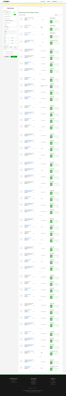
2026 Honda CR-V (28, 25)
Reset (7, 56)
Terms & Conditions (37, 392)
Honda (10, 31)
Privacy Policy (28, 392)
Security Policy (32, 392)
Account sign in (34, 384)
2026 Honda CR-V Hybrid (29, 17)
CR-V (10, 33)
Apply (14, 56)
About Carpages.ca (53, 384)
